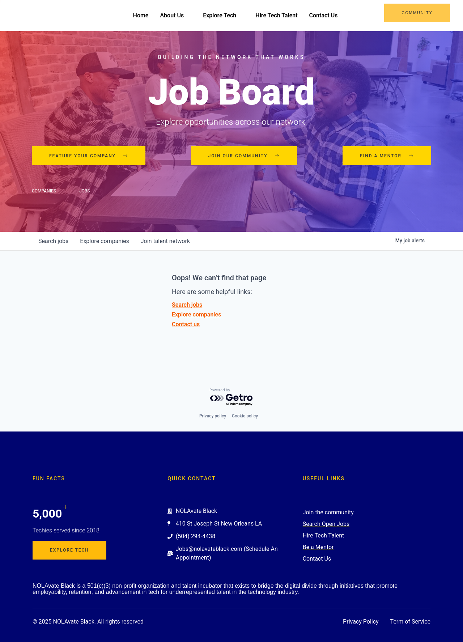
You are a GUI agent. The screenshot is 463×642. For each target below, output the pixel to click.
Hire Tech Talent (276, 15)
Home (141, 15)
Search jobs (187, 304)
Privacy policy (212, 415)
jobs (53, 241)
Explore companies (196, 314)
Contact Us (323, 15)
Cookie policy (245, 415)
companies (104, 241)
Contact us (186, 324)
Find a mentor (387, 155)
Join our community (244, 155)
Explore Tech (223, 15)
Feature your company (88, 155)
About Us (175, 15)
